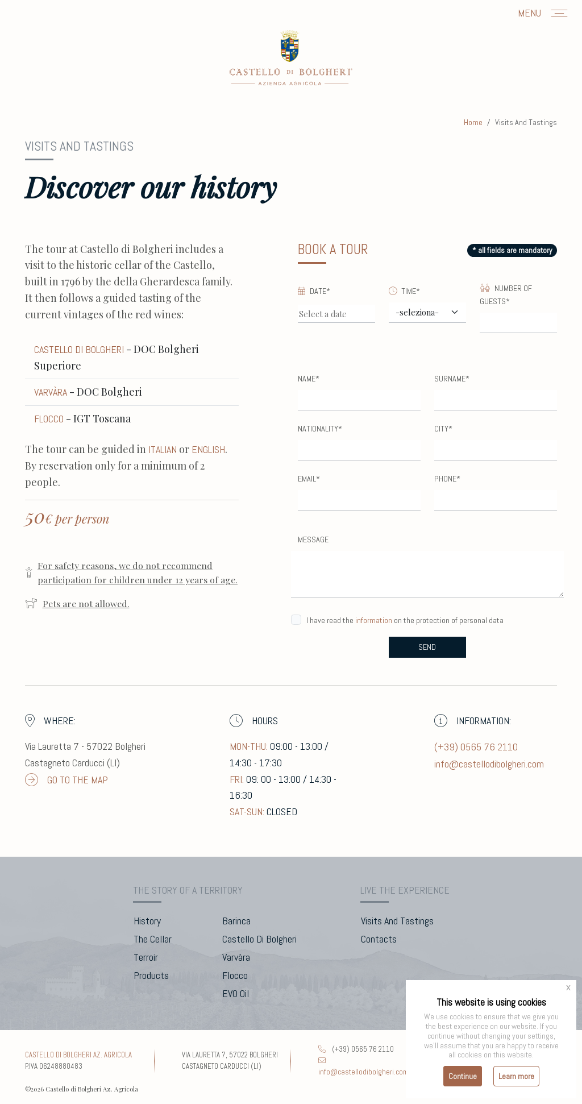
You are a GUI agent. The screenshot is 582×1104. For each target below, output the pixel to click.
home (473, 122)
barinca (236, 920)
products (151, 975)
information (373, 620)
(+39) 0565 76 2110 (476, 746)
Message (313, 539)
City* (443, 429)
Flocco (49, 418)
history (147, 920)
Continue (462, 1076)
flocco (235, 975)
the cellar (153, 938)
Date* (314, 291)
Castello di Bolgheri (79, 349)
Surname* (451, 378)
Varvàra (50, 392)
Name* (308, 378)
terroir (146, 957)
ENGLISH (208, 449)
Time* (404, 291)
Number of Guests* (506, 294)
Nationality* (320, 429)
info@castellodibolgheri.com (489, 763)
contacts (379, 938)
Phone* (447, 479)
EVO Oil (235, 993)
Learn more (516, 1076)
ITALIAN (162, 449)
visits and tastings (397, 920)
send (427, 647)
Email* (309, 479)
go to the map (66, 779)
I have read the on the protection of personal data (405, 620)
